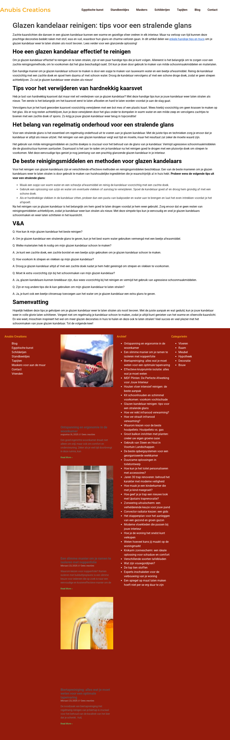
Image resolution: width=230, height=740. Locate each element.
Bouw (182, 365)
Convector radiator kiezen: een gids (146, 511)
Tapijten (182, 9)
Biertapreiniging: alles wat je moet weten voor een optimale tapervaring (85, 693)
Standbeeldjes (120, 9)
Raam (182, 348)
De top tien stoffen (136, 567)
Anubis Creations (25, 9)
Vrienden (17, 373)
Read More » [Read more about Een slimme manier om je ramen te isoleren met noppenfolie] (67, 588)
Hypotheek (185, 356)
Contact (212, 9)
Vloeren (183, 343)
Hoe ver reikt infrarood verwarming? (146, 412)
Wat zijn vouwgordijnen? (139, 563)
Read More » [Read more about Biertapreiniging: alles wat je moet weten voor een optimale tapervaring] (67, 723)
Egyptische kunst (92, 9)
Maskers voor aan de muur (28, 365)
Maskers (141, 9)
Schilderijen (162, 9)
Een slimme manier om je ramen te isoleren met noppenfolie (86, 560)
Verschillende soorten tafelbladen (145, 559)
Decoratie (184, 360)
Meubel (183, 352)
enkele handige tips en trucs (186, 39)
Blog (197, 9)
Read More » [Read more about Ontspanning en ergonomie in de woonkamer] (67, 457)
